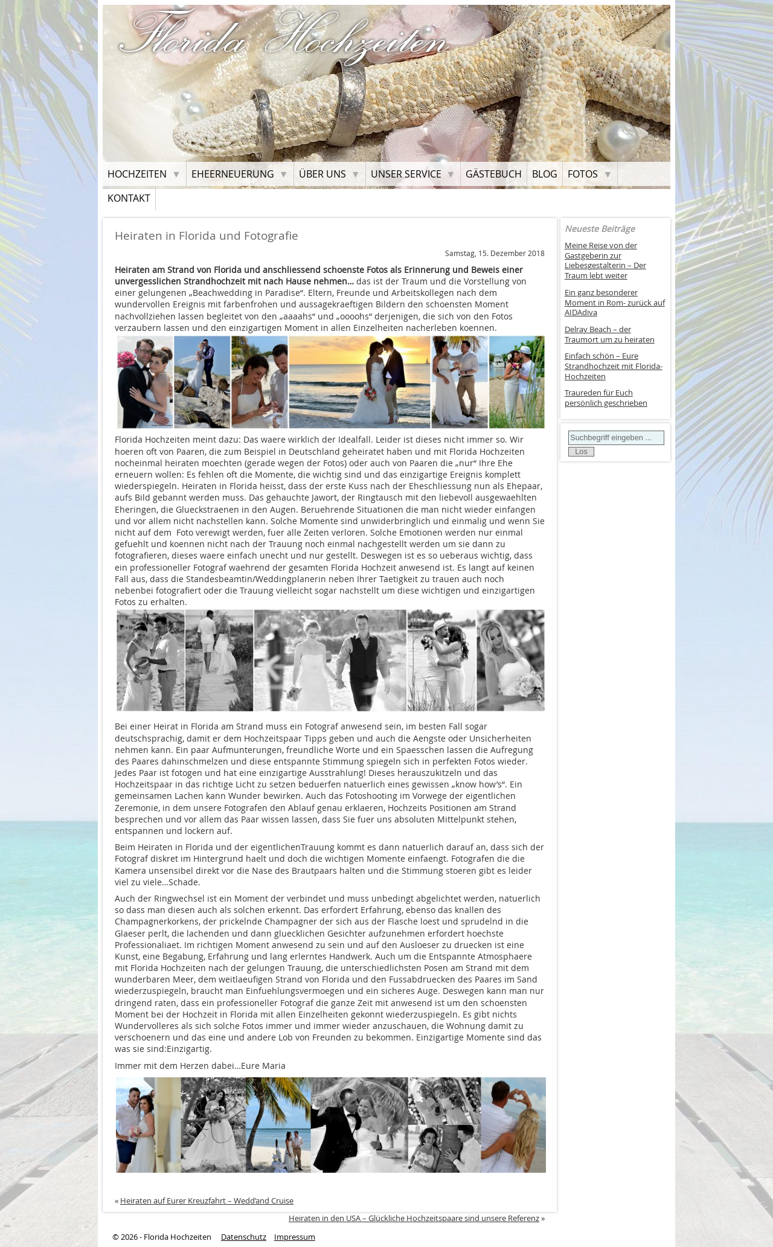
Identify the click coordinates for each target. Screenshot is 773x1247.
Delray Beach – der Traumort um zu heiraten (610, 334)
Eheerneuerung (232, 174)
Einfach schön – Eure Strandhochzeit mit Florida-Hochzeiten (613, 366)
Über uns (322, 174)
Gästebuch (494, 174)
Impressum (294, 1237)
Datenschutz (243, 1237)
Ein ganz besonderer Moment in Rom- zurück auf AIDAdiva (615, 302)
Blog (544, 174)
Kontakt (128, 198)
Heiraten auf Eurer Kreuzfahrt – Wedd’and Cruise (206, 1200)
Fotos (583, 174)
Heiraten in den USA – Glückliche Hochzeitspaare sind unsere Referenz (414, 1218)
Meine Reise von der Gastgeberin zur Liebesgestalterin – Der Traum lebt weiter (605, 260)
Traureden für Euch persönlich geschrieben (606, 398)
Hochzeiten (137, 174)
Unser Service (406, 174)
